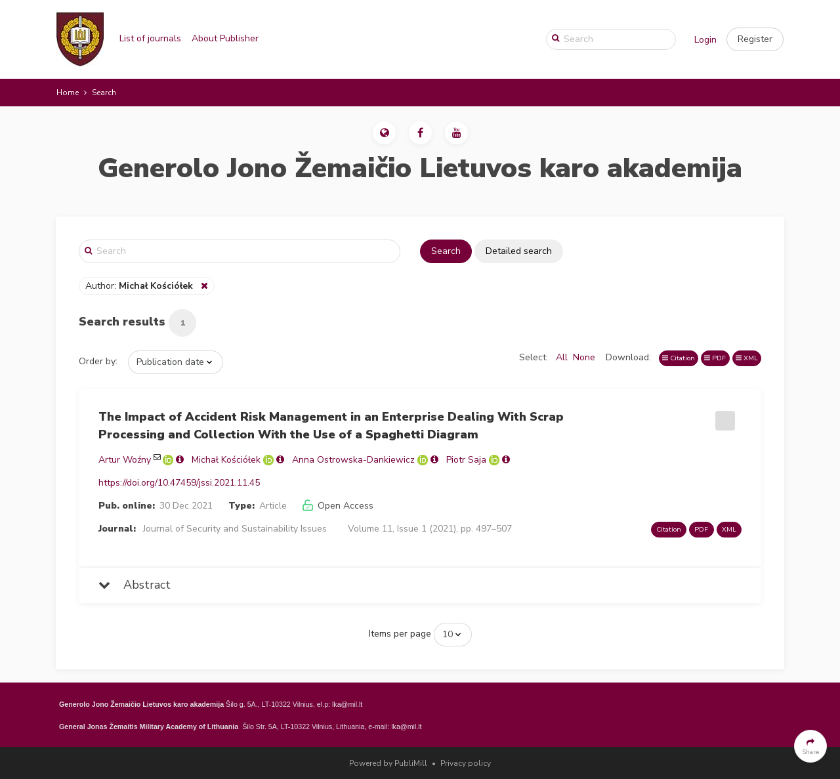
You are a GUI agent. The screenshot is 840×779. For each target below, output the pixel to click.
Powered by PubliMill (388, 763)
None (584, 357)
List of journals (150, 38)
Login (705, 39)
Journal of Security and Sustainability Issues (235, 528)
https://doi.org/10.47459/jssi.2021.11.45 (179, 482)
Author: (140, 286)
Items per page (400, 633)
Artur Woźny (124, 459)
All (562, 357)
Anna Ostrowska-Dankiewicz (353, 459)
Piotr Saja (466, 459)
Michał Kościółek (226, 459)
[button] (755, 39)
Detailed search (519, 251)
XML (747, 358)
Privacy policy (465, 763)
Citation (678, 358)
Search (446, 251)
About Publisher (225, 38)
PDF (715, 358)
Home (67, 92)
